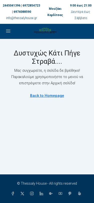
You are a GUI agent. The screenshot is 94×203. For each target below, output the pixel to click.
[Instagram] (33, 194)
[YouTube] (61, 194)
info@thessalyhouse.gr (21, 18)
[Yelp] (80, 194)
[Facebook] (14, 194)
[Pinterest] (71, 194)
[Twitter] (23, 194)
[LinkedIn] (42, 194)
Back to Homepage (47, 95)
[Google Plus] (52, 194)
